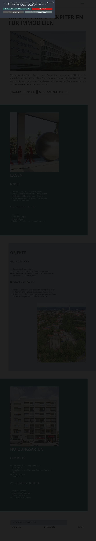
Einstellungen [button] (13, 12)
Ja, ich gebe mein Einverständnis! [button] (17, 9)
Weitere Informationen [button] (38, 12)
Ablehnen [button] (42, 9)
